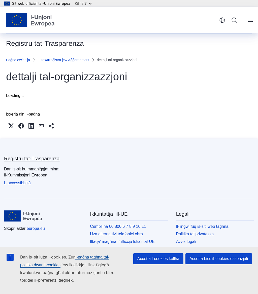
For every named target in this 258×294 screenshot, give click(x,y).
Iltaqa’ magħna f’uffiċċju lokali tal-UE (122, 241)
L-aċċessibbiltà (17, 183)
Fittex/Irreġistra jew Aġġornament (63, 60)
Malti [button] (222, 20)
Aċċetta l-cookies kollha (158, 258)
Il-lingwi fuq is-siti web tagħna (202, 226)
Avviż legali (186, 241)
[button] (11, 126)
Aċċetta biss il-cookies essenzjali (218, 258)
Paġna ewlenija (18, 60)
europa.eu (36, 228)
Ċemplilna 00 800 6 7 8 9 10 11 (118, 226)
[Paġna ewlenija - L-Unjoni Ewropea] (30, 20)
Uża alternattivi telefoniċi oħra (116, 234)
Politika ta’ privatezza (195, 234)
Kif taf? (83, 3)
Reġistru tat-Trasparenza (31, 158)
